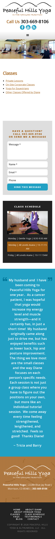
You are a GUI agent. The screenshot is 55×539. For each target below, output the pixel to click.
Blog (19, 519)
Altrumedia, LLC (29, 527)
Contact (33, 519)
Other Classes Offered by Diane (23, 92)
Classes (15, 514)
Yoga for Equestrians (17, 88)
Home (16, 509)
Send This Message (27, 187)
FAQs (16, 517)
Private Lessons (14, 80)
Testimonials (33, 517)
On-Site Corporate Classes (20, 84)
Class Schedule (35, 514)
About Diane (33, 509)
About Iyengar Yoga (27, 512)
